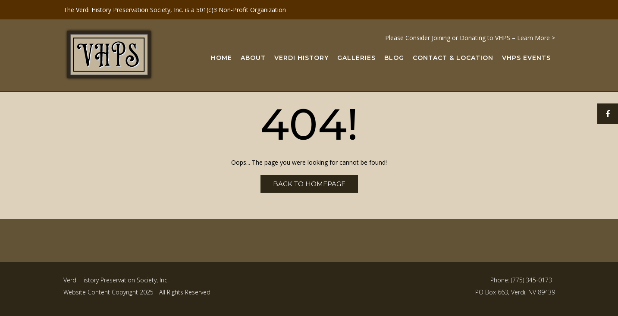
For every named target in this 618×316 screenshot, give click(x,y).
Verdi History (301, 58)
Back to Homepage (309, 184)
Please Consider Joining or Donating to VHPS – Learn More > (470, 38)
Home (221, 58)
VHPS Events (526, 58)
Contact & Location (453, 58)
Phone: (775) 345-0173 (521, 280)
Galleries (356, 58)
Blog (394, 58)
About (253, 58)
